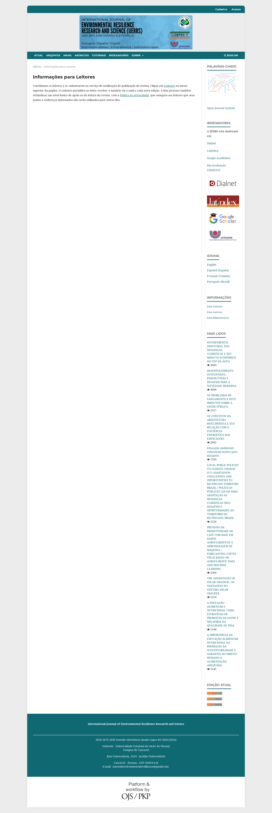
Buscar (231, 55)
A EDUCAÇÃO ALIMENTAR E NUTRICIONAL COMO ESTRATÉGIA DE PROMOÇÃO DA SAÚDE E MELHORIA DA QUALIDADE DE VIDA (223, 614)
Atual (38, 55)
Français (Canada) (218, 276)
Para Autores (214, 312)
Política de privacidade (134, 95)
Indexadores (118, 55)
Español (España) (218, 270)
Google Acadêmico (218, 158)
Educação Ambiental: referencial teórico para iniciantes (222, 451)
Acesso (236, 9)
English (211, 264)
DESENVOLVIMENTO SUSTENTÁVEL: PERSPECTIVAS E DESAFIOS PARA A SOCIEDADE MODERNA (221, 378)
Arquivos (53, 55)
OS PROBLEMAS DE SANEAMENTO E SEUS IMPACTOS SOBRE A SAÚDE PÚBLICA (221, 400)
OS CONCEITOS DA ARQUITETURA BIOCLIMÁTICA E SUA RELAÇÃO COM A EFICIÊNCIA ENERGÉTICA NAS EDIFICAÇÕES (221, 427)
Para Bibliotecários (218, 317)
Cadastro (221, 9)
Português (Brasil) (218, 281)
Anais (67, 55)
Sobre (136, 55)
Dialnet (211, 143)
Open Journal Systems (221, 108)
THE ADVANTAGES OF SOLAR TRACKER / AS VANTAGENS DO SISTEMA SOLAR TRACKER (221, 585)
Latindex (212, 150)
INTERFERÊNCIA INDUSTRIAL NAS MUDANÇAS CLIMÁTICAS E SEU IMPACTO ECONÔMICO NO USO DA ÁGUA (221, 352)
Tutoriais (99, 55)
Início (37, 66)
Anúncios (82, 55)
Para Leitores (215, 306)
